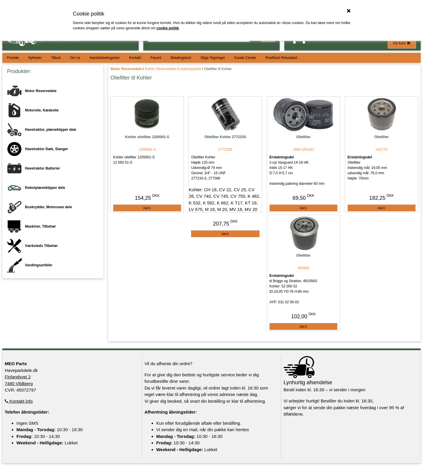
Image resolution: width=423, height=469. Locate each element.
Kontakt (135, 58)
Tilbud (55, 58)
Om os (75, 58)
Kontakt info (19, 401)
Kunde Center (245, 58)
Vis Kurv (402, 43)
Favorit (155, 58)
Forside (13, 58)
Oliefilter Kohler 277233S (225, 137)
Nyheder (34, 58)
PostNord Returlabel (281, 58)
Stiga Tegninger (212, 58)
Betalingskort (181, 58)
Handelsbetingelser (105, 58)
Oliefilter (303, 137)
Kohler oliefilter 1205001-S (147, 137)
